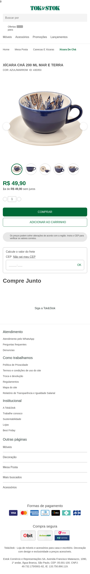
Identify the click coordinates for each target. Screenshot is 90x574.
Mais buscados (45, 477)
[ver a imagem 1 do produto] (16, 169)
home (6, 49)
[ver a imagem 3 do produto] (45, 169)
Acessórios (22, 37)
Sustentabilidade (12, 419)
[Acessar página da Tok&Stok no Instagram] (40, 315)
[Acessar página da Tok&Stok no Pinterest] (50, 315)
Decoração (45, 457)
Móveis (7, 37)
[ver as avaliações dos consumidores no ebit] (28, 535)
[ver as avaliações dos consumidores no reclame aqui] (45, 535)
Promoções (40, 37)
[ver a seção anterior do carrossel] (83, 126)
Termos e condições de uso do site (22, 370)
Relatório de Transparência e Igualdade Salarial (29, 393)
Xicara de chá (67, 49)
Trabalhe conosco (12, 413)
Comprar (45, 211)
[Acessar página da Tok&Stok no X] (60, 315)
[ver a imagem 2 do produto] (31, 169)
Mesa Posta (21, 49)
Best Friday (9, 430)
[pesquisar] (83, 18)
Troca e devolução (13, 376)
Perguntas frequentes (15, 344)
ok (79, 264)
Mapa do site (10, 387)
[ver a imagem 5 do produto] (73, 169)
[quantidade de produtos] (12, 199)
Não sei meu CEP (24, 256)
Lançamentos (59, 37)
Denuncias (8, 350)
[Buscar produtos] (45, 18)
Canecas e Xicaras (43, 49)
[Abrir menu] (15, 8)
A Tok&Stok (9, 407)
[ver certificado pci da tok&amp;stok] (62, 535)
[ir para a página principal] (45, 8)
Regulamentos (11, 381)
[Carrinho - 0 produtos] (85, 8)
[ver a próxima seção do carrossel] (6, 126)
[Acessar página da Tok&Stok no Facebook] (30, 315)
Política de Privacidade (15, 364)
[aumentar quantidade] (19, 199)
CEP (9, 256)
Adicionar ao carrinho (48, 222)
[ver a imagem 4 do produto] (59, 169)
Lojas (6, 424)
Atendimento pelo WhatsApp (18, 338)
